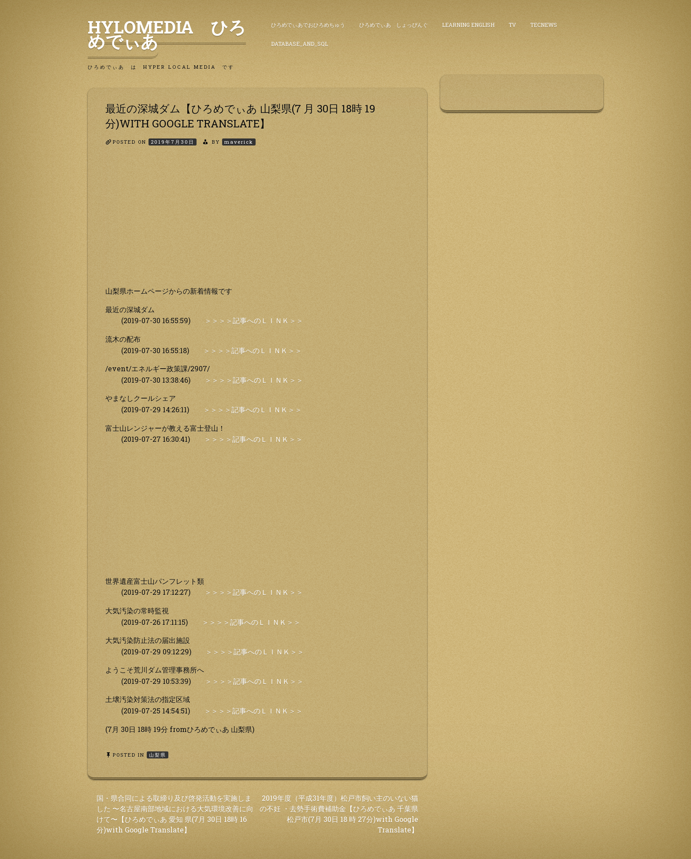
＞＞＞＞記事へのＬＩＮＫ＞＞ (253, 320)
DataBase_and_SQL (299, 43)
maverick (238, 141)
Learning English (468, 24)
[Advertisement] (257, 223)
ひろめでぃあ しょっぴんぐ (393, 24)
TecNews (543, 24)
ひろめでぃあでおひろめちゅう (308, 24)
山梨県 (157, 754)
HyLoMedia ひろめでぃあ (167, 33)
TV (512, 24)
